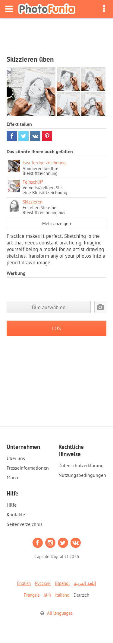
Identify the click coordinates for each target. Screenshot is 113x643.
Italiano (62, 595)
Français (31, 595)
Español (62, 583)
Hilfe (12, 505)
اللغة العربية (85, 583)
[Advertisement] (56, 35)
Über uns (16, 458)
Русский (43, 583)
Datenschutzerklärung (81, 465)
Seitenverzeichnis (24, 524)
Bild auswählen (48, 307)
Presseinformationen (28, 468)
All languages (60, 613)
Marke (13, 477)
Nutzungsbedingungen (82, 475)
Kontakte (16, 514)
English (24, 583)
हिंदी (47, 595)
